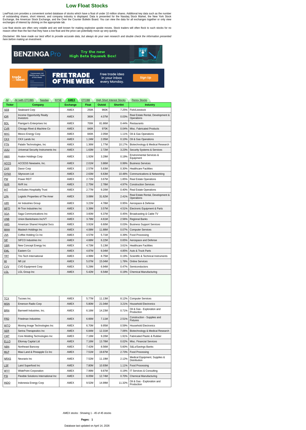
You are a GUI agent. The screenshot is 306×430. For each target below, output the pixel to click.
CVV (6, 266)
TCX (6, 298)
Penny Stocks (139, 100)
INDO (7, 382)
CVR (6, 128)
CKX (6, 139)
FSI (6, 376)
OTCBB (85, 100)
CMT (7, 336)
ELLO (7, 341)
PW (6, 179)
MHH (7, 229)
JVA (6, 234)
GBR (7, 245)
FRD (6, 318)
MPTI (7, 208)
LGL (6, 271)
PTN (6, 144)
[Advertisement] (87, 285)
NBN (6, 346)
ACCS (7, 163)
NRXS (7, 358)
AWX (7, 156)
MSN (7, 303)
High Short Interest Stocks (110, 100)
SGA (6, 213)
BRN (6, 310)
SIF (6, 240)
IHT (6, 189)
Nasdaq (44, 100)
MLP (6, 352)
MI (5, 261)
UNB (6, 219)
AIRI (6, 203)
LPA (6, 196)
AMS (7, 224)
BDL (6, 123)
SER (6, 330)
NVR (6, 184)
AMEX (71, 100)
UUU (7, 149)
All (7, 100)
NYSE (58, 100)
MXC (7, 133)
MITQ (7, 325)
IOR (6, 116)
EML (6, 250)
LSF (6, 365)
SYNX (7, 173)
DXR (6, 168)
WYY (7, 370)
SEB (6, 109)
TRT (6, 256)
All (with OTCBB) (24, 100)
